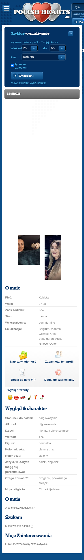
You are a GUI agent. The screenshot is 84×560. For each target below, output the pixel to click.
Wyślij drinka (35, 397)
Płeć (14, 57)
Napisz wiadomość (23, 361)
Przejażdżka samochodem (23, 397)
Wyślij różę (41, 397)
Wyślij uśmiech (10, 397)
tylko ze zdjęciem (21, 66)
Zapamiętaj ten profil (59, 361)
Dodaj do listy (23, 379)
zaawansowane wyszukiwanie (28, 82)
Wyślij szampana (29, 397)
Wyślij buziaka (16, 397)
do (45, 48)
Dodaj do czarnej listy (59, 379)
